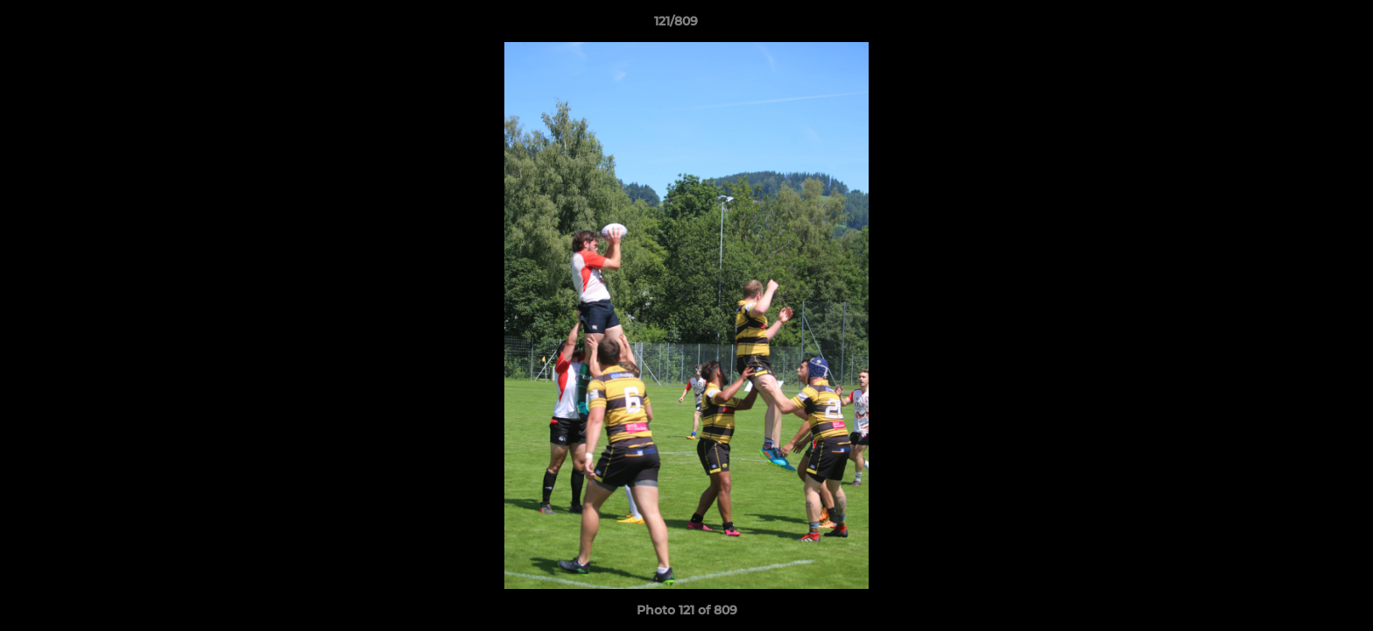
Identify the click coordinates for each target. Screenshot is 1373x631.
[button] (1299, 25)
